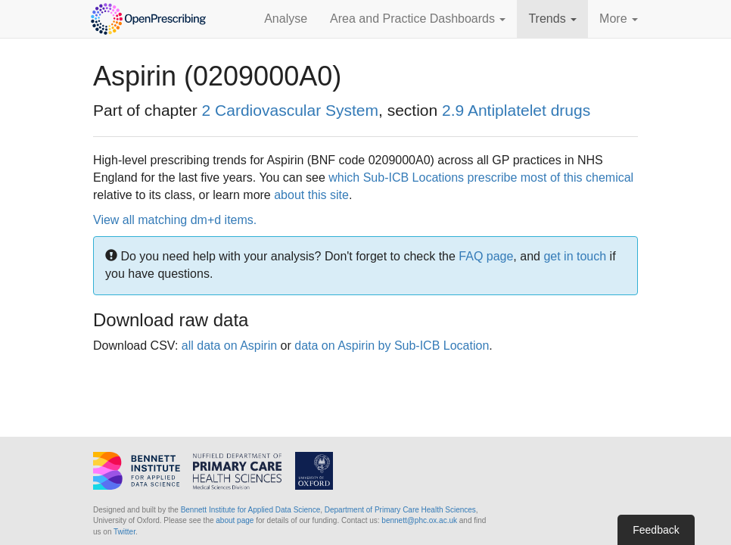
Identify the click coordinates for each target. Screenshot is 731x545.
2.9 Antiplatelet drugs (516, 110)
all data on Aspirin (229, 345)
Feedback (656, 530)
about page (235, 520)
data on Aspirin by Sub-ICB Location (391, 345)
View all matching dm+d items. (175, 219)
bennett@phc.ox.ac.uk (419, 520)
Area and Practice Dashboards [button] (417, 18)
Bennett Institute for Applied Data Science (251, 510)
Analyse (285, 18)
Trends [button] (552, 18)
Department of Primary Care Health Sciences (400, 510)
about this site (311, 194)
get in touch (574, 256)
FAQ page (486, 256)
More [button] (618, 18)
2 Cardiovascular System (290, 110)
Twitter (124, 532)
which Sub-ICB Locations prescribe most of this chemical (480, 177)
